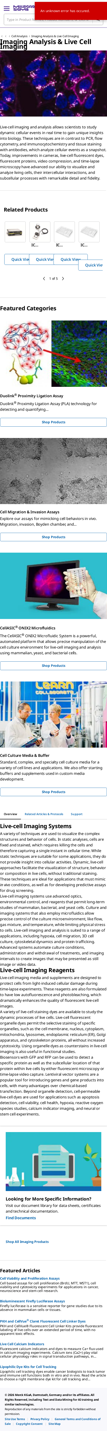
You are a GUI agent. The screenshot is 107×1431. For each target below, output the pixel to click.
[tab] (10, 814)
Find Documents (21, 1217)
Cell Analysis (19, 36)
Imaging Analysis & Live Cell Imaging (55, 36)
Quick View (21, 259)
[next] (63, 278)
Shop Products (53, 422)
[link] (15, 1419)
